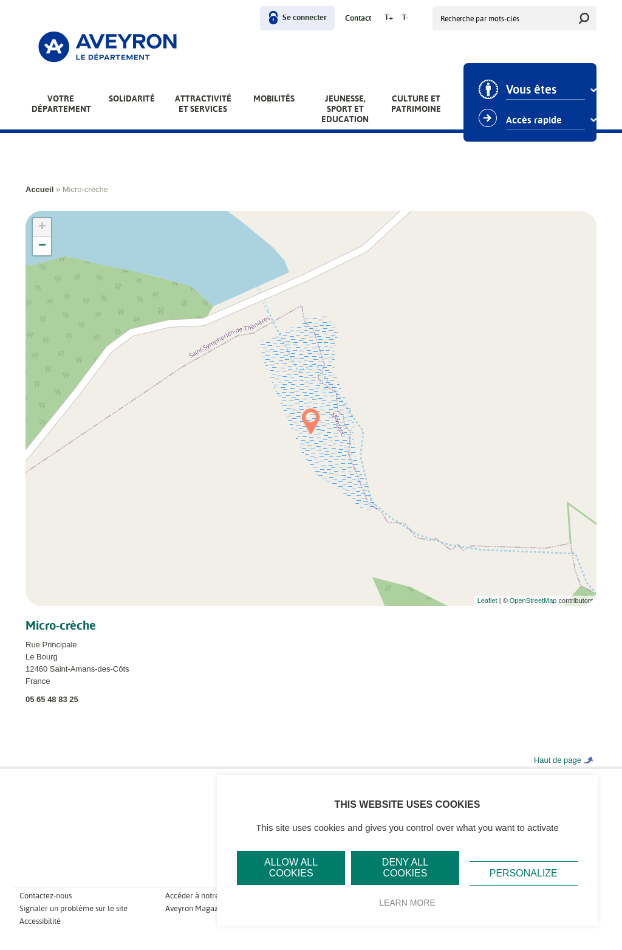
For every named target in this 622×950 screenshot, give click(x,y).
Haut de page (557, 760)
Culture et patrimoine (416, 104)
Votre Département (61, 104)
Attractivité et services (203, 104)
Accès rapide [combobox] (534, 120)
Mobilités (274, 98)
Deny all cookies (405, 867)
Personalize (524, 873)
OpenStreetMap (533, 600)
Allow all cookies (291, 867)
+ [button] (42, 227)
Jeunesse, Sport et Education (345, 109)
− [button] (42, 246)
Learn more (407, 902)
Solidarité (132, 98)
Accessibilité (40, 921)
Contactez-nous (45, 895)
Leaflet (487, 600)
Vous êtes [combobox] (531, 90)
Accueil (39, 189)
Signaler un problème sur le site (73, 908)
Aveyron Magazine (196, 908)
